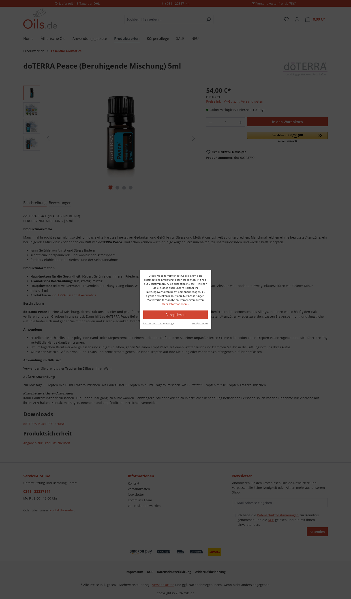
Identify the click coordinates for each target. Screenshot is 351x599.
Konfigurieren (200, 323)
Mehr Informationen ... (175, 304)
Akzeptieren (175, 314)
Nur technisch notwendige (158, 323)
